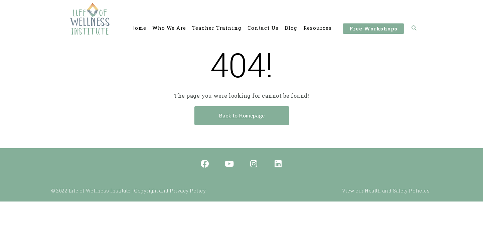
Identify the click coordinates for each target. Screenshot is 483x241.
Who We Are (169, 28)
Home (138, 28)
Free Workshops (373, 29)
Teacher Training (216, 28)
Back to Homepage (242, 115)
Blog (291, 28)
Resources (317, 28)
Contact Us (263, 28)
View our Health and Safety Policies (386, 190)
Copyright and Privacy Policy (170, 190)
